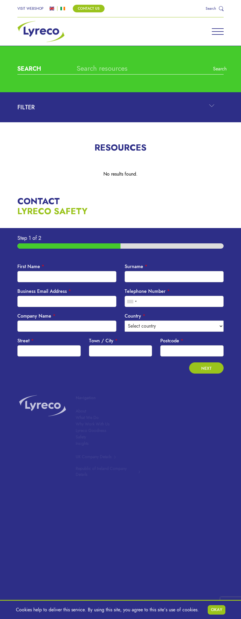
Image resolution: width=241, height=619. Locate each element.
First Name (30, 266)
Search (214, 69)
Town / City (103, 341)
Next (206, 368)
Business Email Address (44, 291)
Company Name (36, 316)
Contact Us (89, 8)
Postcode (171, 341)
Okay (216, 610)
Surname (136, 266)
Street (25, 341)
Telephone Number (147, 291)
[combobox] (131, 301)
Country (135, 316)
